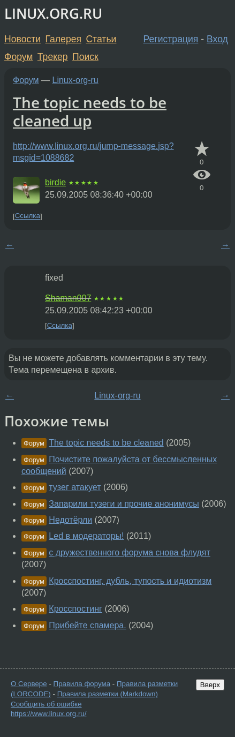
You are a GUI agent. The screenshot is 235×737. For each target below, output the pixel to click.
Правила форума (82, 684)
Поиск (85, 56)
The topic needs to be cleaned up (89, 111)
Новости (22, 39)
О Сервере (29, 684)
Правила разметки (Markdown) (107, 694)
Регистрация (171, 39)
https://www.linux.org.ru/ (48, 714)
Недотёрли (70, 519)
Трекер (52, 56)
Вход (217, 39)
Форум (18, 56)
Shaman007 (68, 298)
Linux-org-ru (75, 80)
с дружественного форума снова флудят (129, 552)
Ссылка (27, 216)
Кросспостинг (75, 608)
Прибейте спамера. (87, 625)
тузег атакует (75, 487)
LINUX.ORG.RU (53, 13)
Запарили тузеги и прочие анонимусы (124, 503)
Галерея (63, 39)
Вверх (210, 685)
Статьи (101, 39)
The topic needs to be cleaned (106, 442)
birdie (55, 182)
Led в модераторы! (86, 535)
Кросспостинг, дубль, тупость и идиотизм (130, 580)
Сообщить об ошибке (46, 704)
